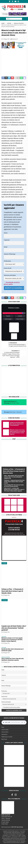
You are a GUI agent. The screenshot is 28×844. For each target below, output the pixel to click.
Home (2, 727)
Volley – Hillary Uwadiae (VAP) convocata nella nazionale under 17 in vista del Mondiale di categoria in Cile (14, 477)
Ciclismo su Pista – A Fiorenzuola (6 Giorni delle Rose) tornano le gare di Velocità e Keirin (14, 471)
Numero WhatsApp (9, 254)
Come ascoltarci (4, 732)
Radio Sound (12, 412)
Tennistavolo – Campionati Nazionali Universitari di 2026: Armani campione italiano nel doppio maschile (14, 482)
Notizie (9, 23)
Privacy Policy (13, 842)
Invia (17, 403)
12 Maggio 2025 (6, 39)
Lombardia (20, 316)
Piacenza (8, 316)
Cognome (7, 240)
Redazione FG (15, 39)
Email (5, 247)
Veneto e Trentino (19, 319)
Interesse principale (10, 275)
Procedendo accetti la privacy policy (12, 283)
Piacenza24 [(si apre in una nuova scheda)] (19, 412)
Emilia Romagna (8, 319)
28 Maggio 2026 (6, 595)
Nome (5, 233)
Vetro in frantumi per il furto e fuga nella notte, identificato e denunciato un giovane (12, 659)
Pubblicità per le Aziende (6, 736)
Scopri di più (4, 824)
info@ (7, 822)
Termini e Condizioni (20, 842)
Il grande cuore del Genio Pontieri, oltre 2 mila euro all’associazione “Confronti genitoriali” (17, 424)
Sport (14, 439)
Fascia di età (7, 268)
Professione (7, 261)
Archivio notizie (4, 729)
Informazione (4, 734)
